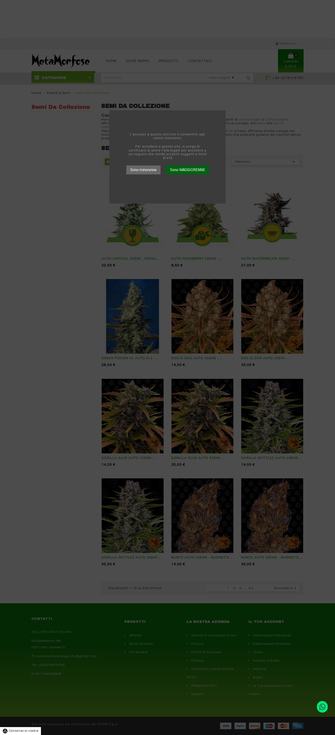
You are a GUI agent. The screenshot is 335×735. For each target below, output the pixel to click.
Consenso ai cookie (20, 730)
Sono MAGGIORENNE (187, 170)
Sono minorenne (143, 170)
